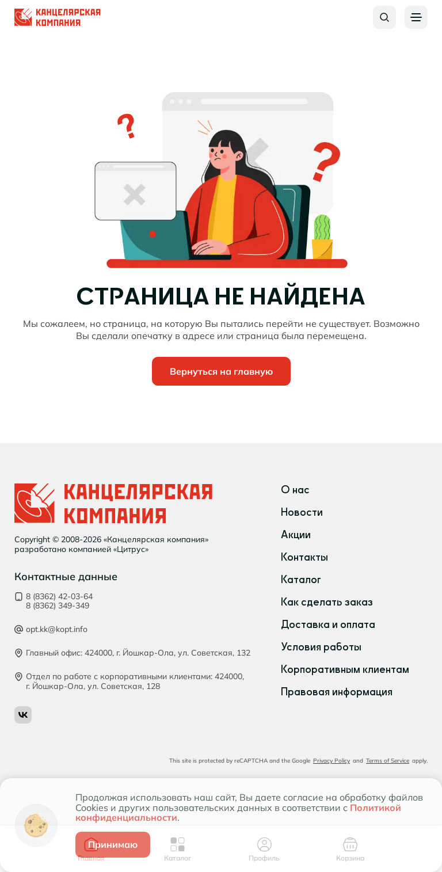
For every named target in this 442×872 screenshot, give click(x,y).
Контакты (304, 557)
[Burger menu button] (416, 17)
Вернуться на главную (221, 371)
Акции (296, 534)
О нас (295, 490)
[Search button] (384, 17)
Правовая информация (337, 692)
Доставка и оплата (328, 624)
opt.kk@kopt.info (56, 629)
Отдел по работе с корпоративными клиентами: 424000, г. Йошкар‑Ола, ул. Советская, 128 (135, 681)
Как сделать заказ (327, 602)
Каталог (301, 579)
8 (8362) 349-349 (57, 605)
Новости (302, 512)
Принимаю (113, 844)
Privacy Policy (331, 760)
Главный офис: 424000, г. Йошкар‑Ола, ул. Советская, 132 (138, 653)
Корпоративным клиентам (345, 669)
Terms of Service (387, 760)
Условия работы (321, 647)
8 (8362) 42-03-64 (59, 596)
